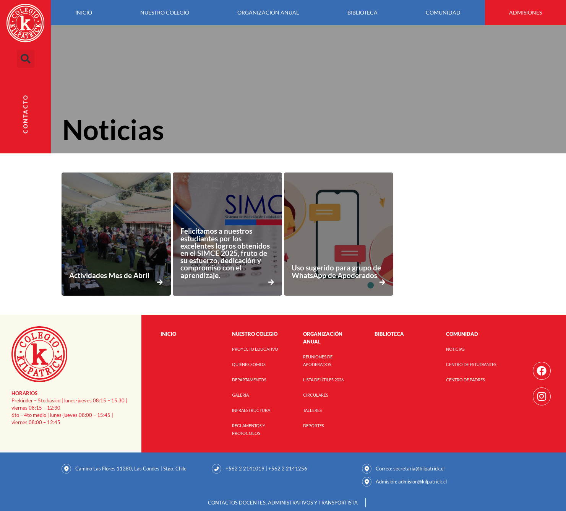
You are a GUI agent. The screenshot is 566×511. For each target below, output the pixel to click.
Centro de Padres (465, 379)
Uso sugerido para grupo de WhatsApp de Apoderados (336, 271)
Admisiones (525, 12)
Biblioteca (362, 12)
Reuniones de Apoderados (317, 360)
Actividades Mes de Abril (109, 275)
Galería (240, 394)
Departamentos (249, 379)
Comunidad (443, 12)
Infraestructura (251, 410)
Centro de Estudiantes (471, 364)
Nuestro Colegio (164, 12)
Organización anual (268, 12)
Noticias (455, 349)
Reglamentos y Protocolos (248, 429)
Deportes (313, 425)
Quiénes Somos (249, 364)
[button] (25, 59)
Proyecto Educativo (255, 349)
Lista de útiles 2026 (323, 379)
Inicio (83, 12)
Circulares (315, 394)
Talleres (312, 410)
